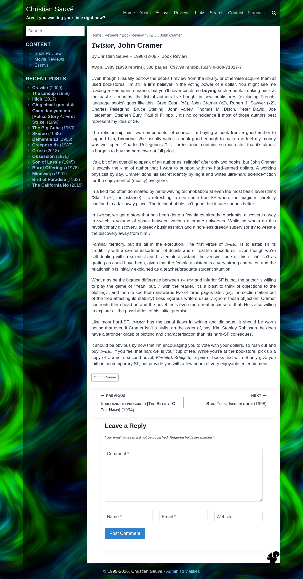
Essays (162, 12)
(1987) (52, 145)
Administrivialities (183, 571)
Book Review (174, 56)
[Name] (129, 516)
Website (224, 516)
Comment (118, 453)
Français (256, 12)
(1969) (53, 127)
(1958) (51, 93)
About (145, 12)
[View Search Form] (274, 13)
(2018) (57, 185)
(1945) (53, 162)
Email (169, 516)
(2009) (47, 87)
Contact (235, 12)
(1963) (52, 139)
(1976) (50, 156)
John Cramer (105, 377)
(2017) (44, 99)
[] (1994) (140, 402)
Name (114, 516)
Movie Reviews (49, 59)
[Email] (184, 516)
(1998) (227, 399)
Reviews (182, 12)
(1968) (46, 133)
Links (200, 12)
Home (129, 12)
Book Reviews (49, 53)
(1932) (56, 179)
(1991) (49, 173)
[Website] (238, 516)
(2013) (45, 150)
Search (217, 12)
